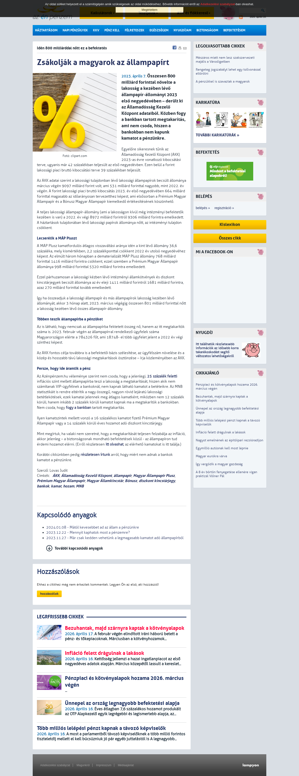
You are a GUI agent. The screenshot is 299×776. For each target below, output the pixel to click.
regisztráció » (224, 208)
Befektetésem (234, 30)
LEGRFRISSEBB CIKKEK (60, 617)
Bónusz (131, 481)
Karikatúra (208, 102)
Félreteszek (134, 30)
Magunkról (83, 765)
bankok (43, 486)
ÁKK (56, 475)
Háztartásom (46, 30)
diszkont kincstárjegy (157, 481)
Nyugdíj (204, 332)
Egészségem (159, 30)
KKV (96, 30)
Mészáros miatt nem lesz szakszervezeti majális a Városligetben (225, 60)
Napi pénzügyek (75, 30)
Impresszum (103, 765)
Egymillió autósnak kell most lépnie (222, 448)
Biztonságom (207, 30)
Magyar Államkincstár (105, 481)
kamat (56, 486)
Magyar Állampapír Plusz (154, 475)
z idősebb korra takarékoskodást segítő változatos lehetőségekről (217, 352)
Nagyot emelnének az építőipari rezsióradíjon (229, 440)
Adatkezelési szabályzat (55, 765)
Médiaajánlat (126, 765)
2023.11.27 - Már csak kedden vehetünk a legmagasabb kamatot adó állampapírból (114, 538)
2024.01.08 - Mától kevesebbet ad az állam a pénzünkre (92, 527)
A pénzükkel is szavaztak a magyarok (223, 81)
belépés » (203, 208)
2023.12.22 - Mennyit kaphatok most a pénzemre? (88, 532)
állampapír (123, 475)
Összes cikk (230, 238)
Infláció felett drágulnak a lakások (221, 432)
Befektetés (207, 152)
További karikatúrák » (217, 135)
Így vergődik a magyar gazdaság (219, 464)
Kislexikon (230, 224)
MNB (80, 486)
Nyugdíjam (182, 30)
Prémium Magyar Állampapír (61, 481)
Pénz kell (112, 30)
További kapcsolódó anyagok (79, 548)
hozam (68, 486)
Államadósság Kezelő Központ (86, 475)
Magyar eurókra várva (211, 456)
